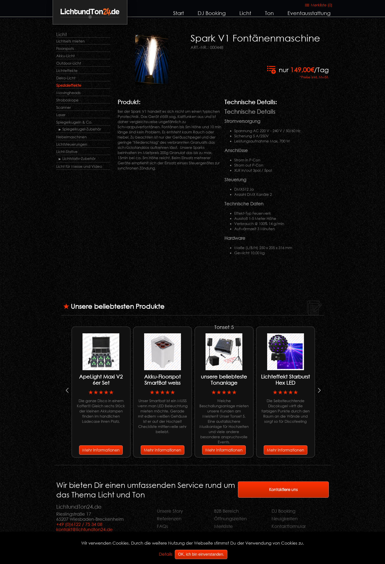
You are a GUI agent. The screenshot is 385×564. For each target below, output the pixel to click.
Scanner (63, 107)
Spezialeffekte (68, 85)
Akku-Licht (65, 55)
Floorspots (65, 48)
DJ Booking (212, 13)
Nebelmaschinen (71, 136)
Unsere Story (170, 511)
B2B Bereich (226, 511)
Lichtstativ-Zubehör (79, 158)
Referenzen (169, 518)
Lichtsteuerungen (71, 144)
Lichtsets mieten (70, 41)
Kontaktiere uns (283, 489)
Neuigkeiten (285, 518)
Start (178, 13)
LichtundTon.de (90, 12)
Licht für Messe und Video (79, 166)
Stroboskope (67, 100)
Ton (269, 13)
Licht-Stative (67, 151)
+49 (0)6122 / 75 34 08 (79, 524)
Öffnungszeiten (230, 518)
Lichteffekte (67, 70)
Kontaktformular (289, 526)
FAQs (162, 526)
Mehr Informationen (101, 449)
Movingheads (68, 92)
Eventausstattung (309, 13)
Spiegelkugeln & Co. (74, 122)
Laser (61, 114)
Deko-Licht (65, 77)
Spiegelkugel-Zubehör (81, 129)
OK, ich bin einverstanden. (201, 554)
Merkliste (223, 526)
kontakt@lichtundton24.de (84, 529)
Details (165, 554)
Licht (245, 13)
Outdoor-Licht (68, 63)
